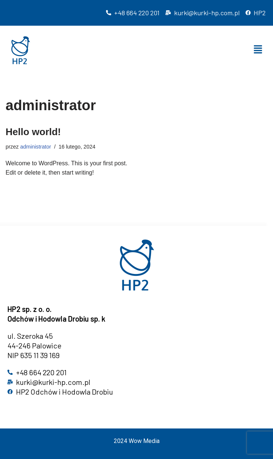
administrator (35, 147)
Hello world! (33, 131)
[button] (258, 50)
